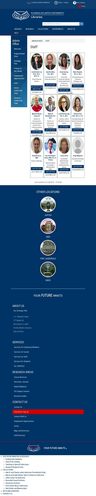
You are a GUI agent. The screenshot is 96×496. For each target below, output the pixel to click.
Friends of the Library (18, 69)
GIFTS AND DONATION (11, 491)
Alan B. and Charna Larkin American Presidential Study (26, 472)
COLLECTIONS (43, 29)
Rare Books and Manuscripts (16, 488)
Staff (16, 83)
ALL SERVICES (19, 366)
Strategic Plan (17, 62)
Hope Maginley (78, 156)
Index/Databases (20, 386)
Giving (16, 426)
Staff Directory (19, 435)
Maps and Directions (21, 431)
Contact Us (18, 407)
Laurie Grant (64, 156)
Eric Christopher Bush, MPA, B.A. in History (50, 158)
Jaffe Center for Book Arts (15, 478)
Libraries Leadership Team (18, 100)
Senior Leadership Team (18, 90)
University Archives (13, 483)
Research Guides (20, 396)
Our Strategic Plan (20, 311)
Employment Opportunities (19, 77)
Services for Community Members (26, 347)
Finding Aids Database (14, 459)
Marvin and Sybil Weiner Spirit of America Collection (25, 475)
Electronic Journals (21, 382)
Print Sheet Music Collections (17, 486)
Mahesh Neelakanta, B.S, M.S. (50, 116)
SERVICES (18, 29)
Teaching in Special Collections (17, 464)
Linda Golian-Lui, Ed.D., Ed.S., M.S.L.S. (36, 74)
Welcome (17, 49)
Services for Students (22, 361)
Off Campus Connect (21, 391)
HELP (16, 33)
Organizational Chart (19, 55)
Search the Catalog (13, 462)
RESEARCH (30, 29)
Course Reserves (20, 377)
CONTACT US (7, 494)
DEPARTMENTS (57, 29)
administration (37, 41)
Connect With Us (20, 416)
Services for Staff (20, 357)
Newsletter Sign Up (21, 412)
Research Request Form (14, 467)
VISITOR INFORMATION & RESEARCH (16, 456)
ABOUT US (71, 29)
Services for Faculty (21, 352)
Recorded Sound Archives (15, 480)
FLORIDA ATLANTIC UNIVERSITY (38, 2)
